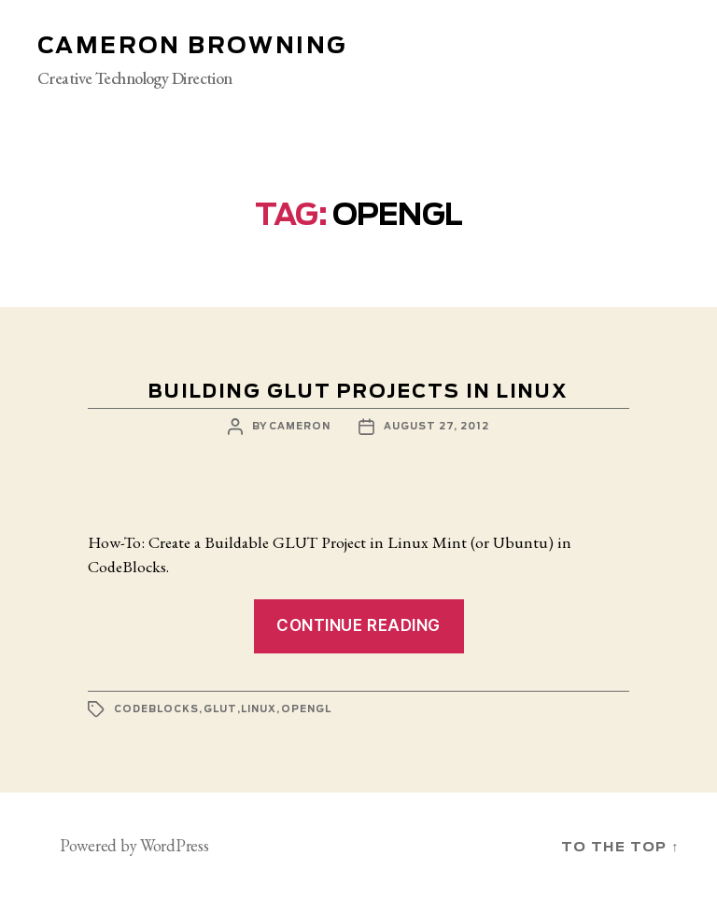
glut (220, 709)
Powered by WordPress (134, 845)
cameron (299, 426)
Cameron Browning (191, 46)
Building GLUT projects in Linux (358, 392)
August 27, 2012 (436, 426)
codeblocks (156, 709)
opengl (306, 709)
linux (258, 709)
